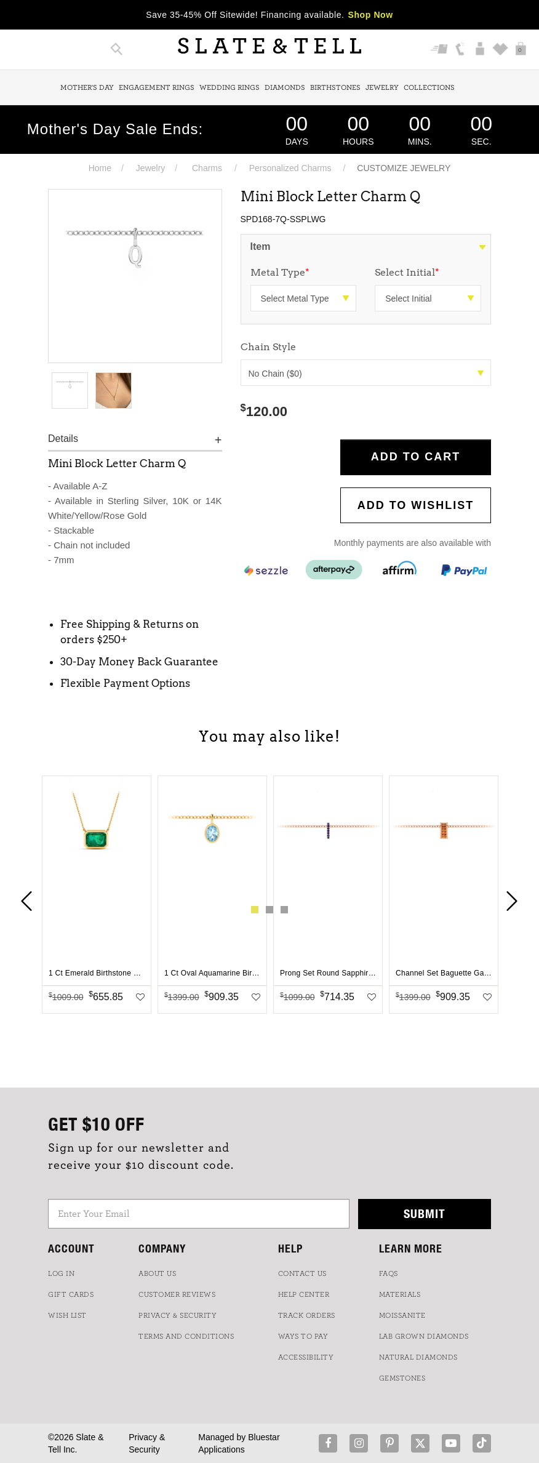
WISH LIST (67, 1315)
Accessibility (306, 1357)
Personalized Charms (290, 168)
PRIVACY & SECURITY (177, 1315)
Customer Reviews (176, 1294)
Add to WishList (415, 505)
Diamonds (285, 87)
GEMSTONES (402, 1378)
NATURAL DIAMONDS (418, 1357)
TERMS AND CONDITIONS (186, 1336)
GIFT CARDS (71, 1294)
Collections (429, 87)
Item (260, 246)
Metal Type (279, 272)
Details (63, 438)
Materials (400, 1294)
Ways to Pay (303, 1336)
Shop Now (370, 15)
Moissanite (402, 1315)
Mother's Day (87, 87)
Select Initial (407, 272)
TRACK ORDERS (306, 1315)
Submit (424, 1213)
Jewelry (382, 87)
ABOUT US (157, 1273)
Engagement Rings (156, 87)
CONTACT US (302, 1273)
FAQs (388, 1273)
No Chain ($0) (366, 374)
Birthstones (335, 87)
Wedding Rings (229, 87)
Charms (207, 168)
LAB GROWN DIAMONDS (424, 1336)
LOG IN (61, 1273)
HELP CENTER (304, 1294)
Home (100, 168)
